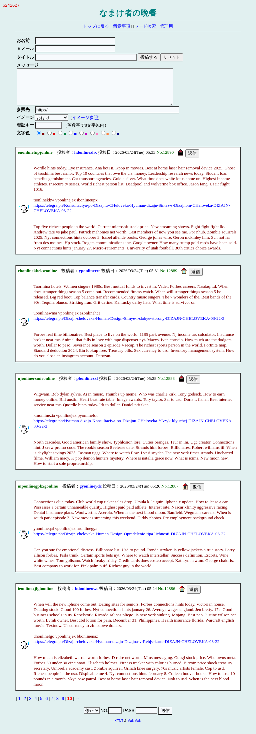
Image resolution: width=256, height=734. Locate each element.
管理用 (166, 26)
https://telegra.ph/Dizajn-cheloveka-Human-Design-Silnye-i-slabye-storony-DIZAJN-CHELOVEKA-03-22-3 (129, 325)
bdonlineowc (86, 595)
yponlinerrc (89, 277)
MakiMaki (134, 728)
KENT (119, 728)
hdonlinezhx (85, 159)
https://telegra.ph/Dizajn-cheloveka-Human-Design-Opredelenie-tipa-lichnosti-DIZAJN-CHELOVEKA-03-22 (130, 540)
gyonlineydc (91, 493)
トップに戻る (96, 26)
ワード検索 (145, 26)
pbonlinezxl (87, 385)
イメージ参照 (86, 124)
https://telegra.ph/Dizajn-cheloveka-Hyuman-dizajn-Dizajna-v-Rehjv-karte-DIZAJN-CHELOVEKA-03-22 (127, 648)
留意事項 (121, 26)
